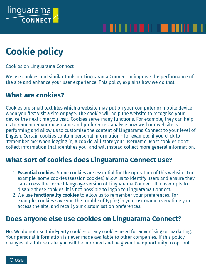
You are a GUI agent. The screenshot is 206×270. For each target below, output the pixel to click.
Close (16, 260)
